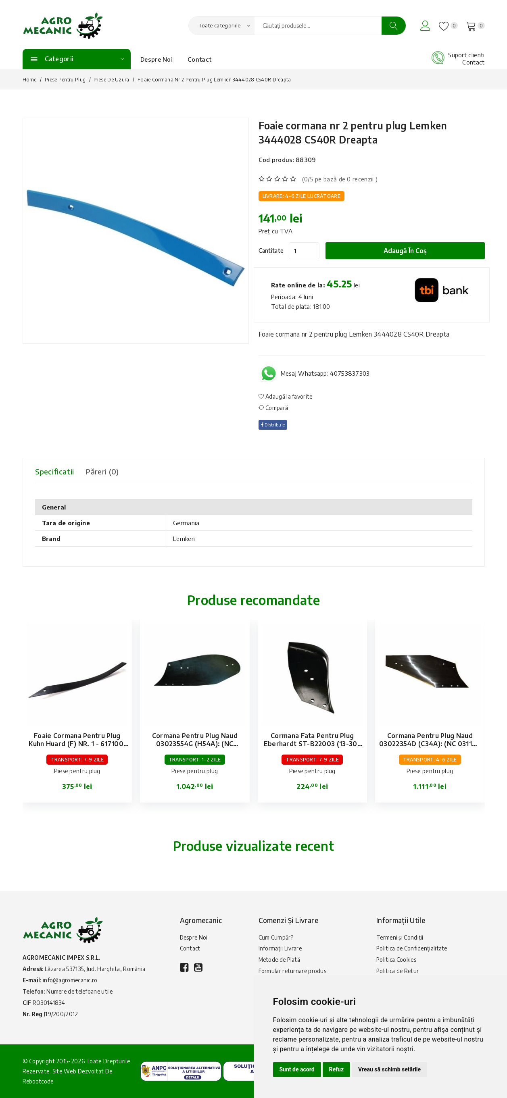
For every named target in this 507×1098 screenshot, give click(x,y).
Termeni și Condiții (400, 937)
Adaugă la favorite (286, 396)
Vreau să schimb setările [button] (389, 1069)
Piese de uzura (111, 80)
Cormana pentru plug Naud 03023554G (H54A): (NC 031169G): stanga (195, 744)
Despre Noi (156, 59)
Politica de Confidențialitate (412, 949)
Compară (273, 407)
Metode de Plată (281, 962)
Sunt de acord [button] (297, 1069)
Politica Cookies (396, 962)
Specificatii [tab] (56, 471)
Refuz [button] (336, 1069)
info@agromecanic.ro (70, 980)
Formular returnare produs (293, 974)
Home (30, 80)
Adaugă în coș (409, 251)
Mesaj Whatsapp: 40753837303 (325, 373)
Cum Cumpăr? (276, 937)
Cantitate (271, 250)
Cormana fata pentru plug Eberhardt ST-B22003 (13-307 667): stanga (312, 744)
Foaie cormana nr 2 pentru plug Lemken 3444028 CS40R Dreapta (371, 131)
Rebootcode (39, 1081)
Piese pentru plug (65, 80)
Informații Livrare (280, 949)
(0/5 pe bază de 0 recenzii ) (340, 179)
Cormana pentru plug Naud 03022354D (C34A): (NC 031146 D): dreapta (429, 744)
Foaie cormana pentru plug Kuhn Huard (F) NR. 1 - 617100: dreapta (77, 744)
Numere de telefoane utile (82, 991)
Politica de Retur (398, 974)
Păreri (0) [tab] (109, 471)
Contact (199, 59)
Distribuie (275, 425)
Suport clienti (466, 54)
